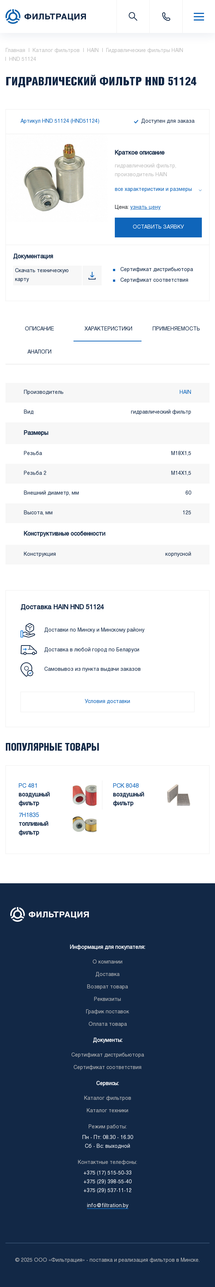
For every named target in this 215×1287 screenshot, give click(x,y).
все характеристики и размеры (153, 189)
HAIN (185, 392)
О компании (107, 962)
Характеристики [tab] (108, 329)
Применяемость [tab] (176, 329)
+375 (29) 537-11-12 (107, 1190)
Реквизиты (107, 999)
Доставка (107, 974)
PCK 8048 (126, 786)
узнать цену (145, 207)
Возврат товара (107, 987)
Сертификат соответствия (154, 280)
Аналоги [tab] (39, 352)
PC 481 (28, 786)
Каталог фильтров (107, 1098)
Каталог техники (107, 1111)
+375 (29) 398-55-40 (107, 1182)
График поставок (107, 1012)
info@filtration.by (107, 1205)
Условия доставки (107, 701)
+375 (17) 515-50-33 (165, 16)
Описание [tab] (39, 329)
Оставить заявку (158, 227)
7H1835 (29, 815)
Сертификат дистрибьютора (156, 269)
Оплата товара (107, 1024)
